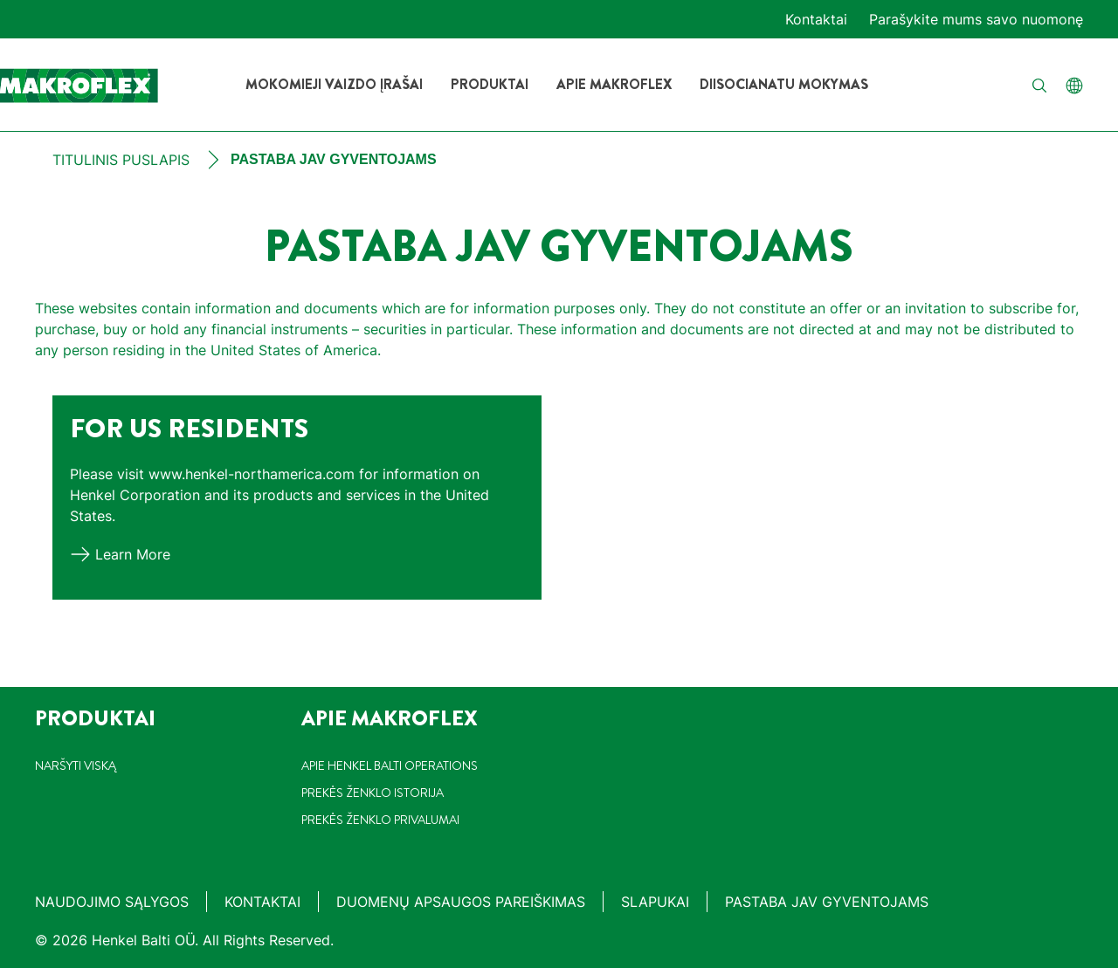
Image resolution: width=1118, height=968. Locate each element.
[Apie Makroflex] (614, 85)
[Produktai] (489, 85)
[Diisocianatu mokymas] (784, 85)
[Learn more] (120, 554)
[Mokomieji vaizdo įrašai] (334, 85)
